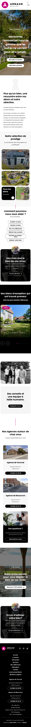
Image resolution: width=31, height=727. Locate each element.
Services (15, 662)
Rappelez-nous (15, 406)
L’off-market (15, 567)
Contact (15, 669)
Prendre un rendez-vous (15, 236)
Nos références (16, 664)
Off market (15, 660)
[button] (2, 343)
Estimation (15, 667)
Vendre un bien (15, 225)
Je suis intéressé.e (15, 630)
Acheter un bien (15, 222)
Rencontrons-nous (15, 539)
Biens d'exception (15, 29)
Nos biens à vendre (15, 59)
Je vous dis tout (15, 273)
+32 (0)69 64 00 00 (15, 473)
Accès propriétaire (15, 672)
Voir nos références (15, 228)
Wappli (25, 722)
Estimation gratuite (15, 65)
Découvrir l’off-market (15, 587)
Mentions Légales (15, 674)
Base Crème (13, 722)
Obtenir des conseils (15, 232)
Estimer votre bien (15, 240)
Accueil (15, 655)
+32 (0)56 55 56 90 (15, 506)
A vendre (15, 657)
